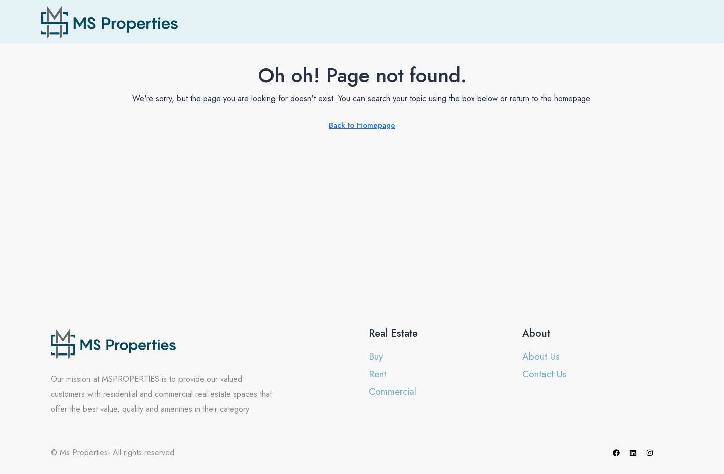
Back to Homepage (362, 125)
